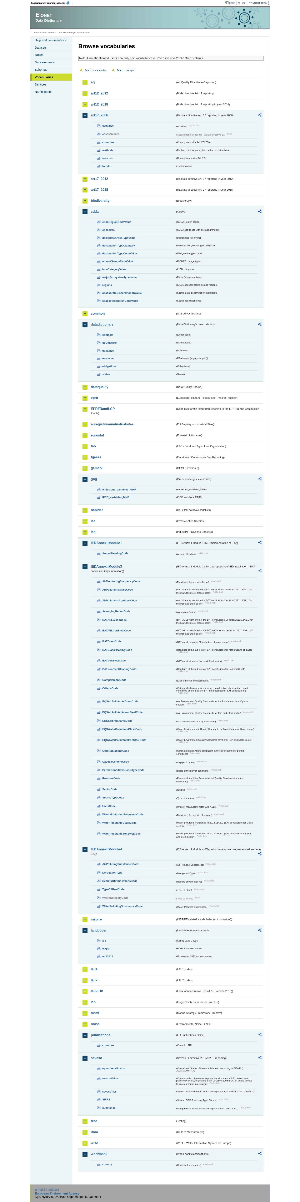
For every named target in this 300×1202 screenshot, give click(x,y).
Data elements (44, 62)
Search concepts (125, 70)
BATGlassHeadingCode (117, 649)
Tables (39, 55)
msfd (95, 1013)
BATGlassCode (111, 641)
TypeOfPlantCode (113, 889)
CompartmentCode (114, 679)
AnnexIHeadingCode (115, 553)
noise (95, 1024)
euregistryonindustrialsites (112, 424)
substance (108, 1107)
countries (108, 142)
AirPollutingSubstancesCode (120, 864)
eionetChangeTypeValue (117, 261)
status (106, 374)
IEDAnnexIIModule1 (106, 543)
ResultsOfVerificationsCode (120, 881)
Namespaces (43, 91)
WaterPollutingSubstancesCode (122, 906)
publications (100, 1035)
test (94, 1121)
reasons (107, 158)
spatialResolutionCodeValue (120, 300)
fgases (96, 457)
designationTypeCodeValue (119, 253)
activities (108, 125)
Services (40, 84)
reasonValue (110, 1078)
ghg (94, 479)
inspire (96, 919)
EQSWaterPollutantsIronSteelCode (124, 740)
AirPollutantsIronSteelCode (119, 600)
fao (93, 446)
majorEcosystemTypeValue (119, 277)
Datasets (41, 47)
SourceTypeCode (113, 797)
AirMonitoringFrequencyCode (121, 581)
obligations (109, 366)
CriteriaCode (110, 688)
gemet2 (96, 468)
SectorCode (109, 789)
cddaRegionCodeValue (116, 222)
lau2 (94, 980)
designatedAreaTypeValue (118, 237)
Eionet (51, 32)
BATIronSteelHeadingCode (119, 669)
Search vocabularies (95, 70)
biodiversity (100, 200)
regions (107, 285)
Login (232, 2)
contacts (107, 334)
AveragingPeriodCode (116, 611)
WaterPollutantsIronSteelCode (121, 833)
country (107, 1164)
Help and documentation (51, 40)
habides (97, 510)
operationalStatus (113, 1068)
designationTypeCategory (118, 245)
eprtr (94, 398)
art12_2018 (99, 104)
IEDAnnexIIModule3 (106, 566)
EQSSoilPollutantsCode (117, 720)
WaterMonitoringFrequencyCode (123, 814)
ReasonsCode (111, 778)
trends (106, 166)
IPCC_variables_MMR (116, 497)
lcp (93, 1002)
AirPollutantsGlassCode (117, 589)
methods (107, 150)
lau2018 (97, 991)
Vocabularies (44, 77)
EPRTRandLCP (103, 409)
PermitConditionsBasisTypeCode (123, 770)
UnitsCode (109, 806)
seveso (96, 1058)
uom (94, 1132)
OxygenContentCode (115, 761)
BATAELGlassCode (114, 619)
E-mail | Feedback (47, 1189)
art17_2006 (99, 115)
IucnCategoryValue (114, 269)
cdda (95, 211)
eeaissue (108, 358)
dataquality (99, 387)
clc (104, 940)
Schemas (41, 69)
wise (94, 1143)
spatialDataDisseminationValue (122, 292)
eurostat (97, 435)
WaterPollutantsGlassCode (119, 822)
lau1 (94, 969)
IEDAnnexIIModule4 (106, 849)
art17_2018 (99, 189)
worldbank (99, 1154)
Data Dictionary (66, 32)
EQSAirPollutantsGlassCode (120, 701)
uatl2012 (107, 956)
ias (93, 521)
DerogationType (112, 872)
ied (93, 532)
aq (93, 82)
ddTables (108, 350)
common (98, 313)
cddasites (108, 229)
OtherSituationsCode (115, 750)
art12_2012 (99, 93)
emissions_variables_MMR (119, 489)
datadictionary (102, 324)
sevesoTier (109, 1091)
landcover (99, 930)
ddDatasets (109, 342)
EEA (51, 3)
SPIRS (106, 1099)
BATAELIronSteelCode (116, 630)
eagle (105, 948)
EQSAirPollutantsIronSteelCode (122, 712)
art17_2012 (99, 179)
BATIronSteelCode (114, 660)
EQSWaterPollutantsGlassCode (122, 729)
